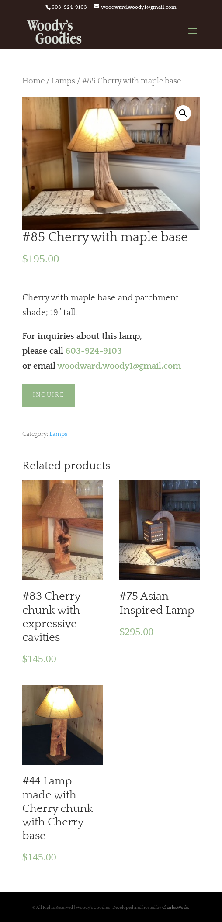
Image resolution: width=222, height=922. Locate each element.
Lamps (63, 81)
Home (33, 81)
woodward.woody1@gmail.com (119, 366)
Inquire (48, 394)
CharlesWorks (175, 907)
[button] (183, 113)
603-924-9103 (94, 351)
